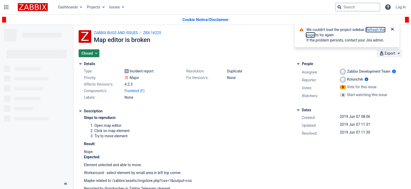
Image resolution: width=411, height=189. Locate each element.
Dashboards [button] (68, 7)
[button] (6, 7)
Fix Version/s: (197, 78)
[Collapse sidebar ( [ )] (66, 184)
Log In (401, 7)
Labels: (89, 97)
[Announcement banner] (205, 20)
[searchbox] (358, 7)
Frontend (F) (134, 91)
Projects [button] (93, 7)
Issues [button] (114, 7)
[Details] (80, 64)
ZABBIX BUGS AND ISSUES (116, 33)
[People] (298, 64)
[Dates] (298, 110)
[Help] (388, 7)
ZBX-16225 (152, 33)
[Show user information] (394, 71)
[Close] (392, 29)
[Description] (80, 111)
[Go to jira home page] (32, 7)
